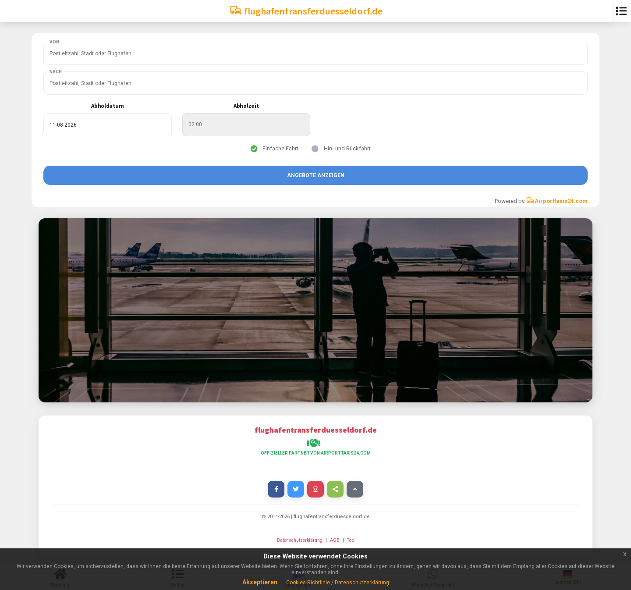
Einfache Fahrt (280, 148)
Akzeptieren (259, 582)
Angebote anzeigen (315, 175)
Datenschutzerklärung (300, 540)
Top (350, 540)
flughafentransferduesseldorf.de (306, 10)
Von (54, 41)
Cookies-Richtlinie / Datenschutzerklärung (337, 582)
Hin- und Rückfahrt (347, 148)
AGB (335, 540)
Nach (56, 71)
